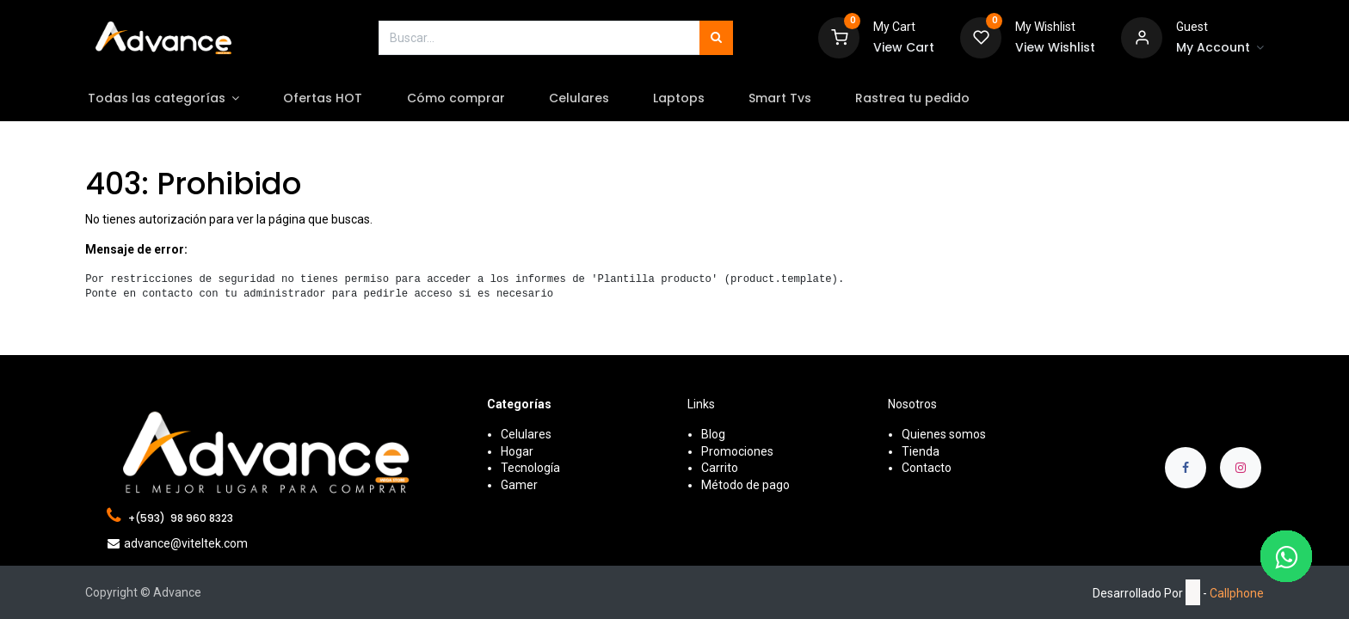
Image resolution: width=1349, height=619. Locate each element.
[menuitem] (342, 99)
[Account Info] (1220, 48)
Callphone (1237, 593)
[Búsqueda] (716, 38)
